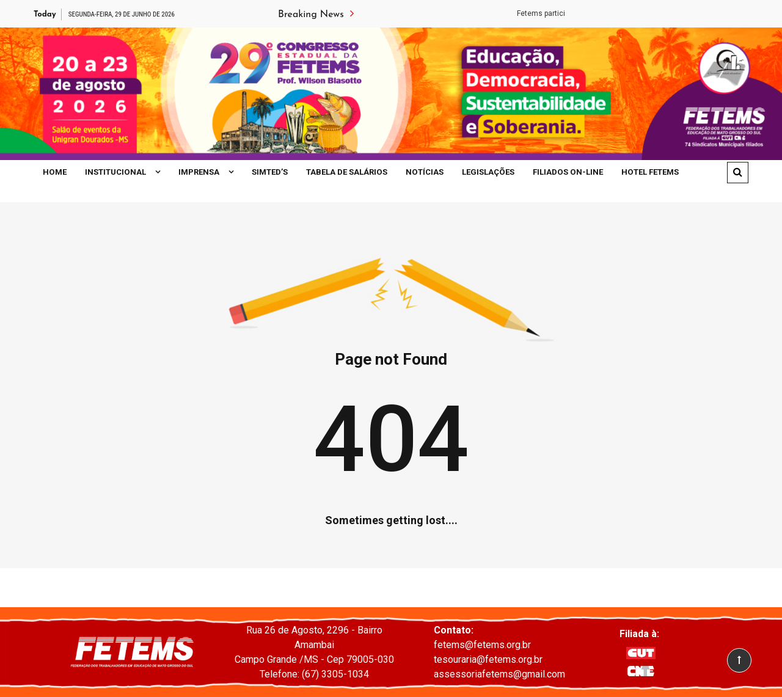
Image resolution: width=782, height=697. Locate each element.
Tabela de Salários (346, 172)
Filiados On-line (568, 172)
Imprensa (198, 172)
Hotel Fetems (650, 172)
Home (55, 172)
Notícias (425, 172)
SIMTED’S (270, 172)
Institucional (115, 172)
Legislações (488, 172)
